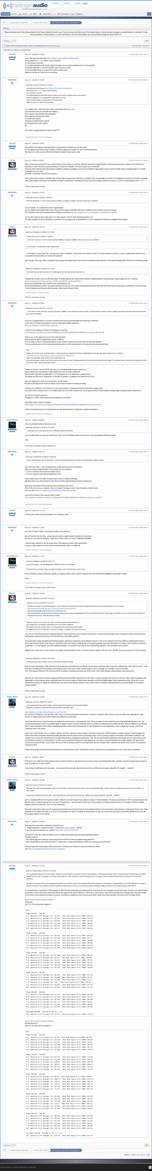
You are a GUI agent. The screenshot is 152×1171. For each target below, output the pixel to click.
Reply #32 (28, 420)
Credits (16, 1167)
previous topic (136, 45)
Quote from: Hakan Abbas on (41, 871)
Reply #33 (28, 452)
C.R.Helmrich (12, 420)
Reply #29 (28, 192)
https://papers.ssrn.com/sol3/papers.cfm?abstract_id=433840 (95, 212)
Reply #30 (28, 227)
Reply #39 (28, 757)
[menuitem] (6, 41)
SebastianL (12, 80)
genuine (12, 865)
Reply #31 (28, 303)
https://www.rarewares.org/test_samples (39, 900)
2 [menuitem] (14, 41)
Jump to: (127, 1154)
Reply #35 (28, 527)
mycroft (12, 54)
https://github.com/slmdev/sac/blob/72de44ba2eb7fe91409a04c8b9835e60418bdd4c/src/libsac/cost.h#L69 (63, 405)
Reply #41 (28, 821)
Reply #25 (28, 54)
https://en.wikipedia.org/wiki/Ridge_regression (41, 325)
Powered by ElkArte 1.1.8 (7, 1167)
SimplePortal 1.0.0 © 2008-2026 (27, 1167)
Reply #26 (28, 80)
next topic (146, 45)
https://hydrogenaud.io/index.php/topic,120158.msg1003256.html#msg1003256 (53, 281)
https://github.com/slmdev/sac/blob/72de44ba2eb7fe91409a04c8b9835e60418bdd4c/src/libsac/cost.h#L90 (63, 497)
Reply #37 (28, 593)
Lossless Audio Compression (19, 22)
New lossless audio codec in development (65, 22)
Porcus (12, 160)
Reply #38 (28, 697)
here (120, 34)
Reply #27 (28, 143)
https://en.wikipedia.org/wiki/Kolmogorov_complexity (46, 849)
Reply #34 (28, 510)
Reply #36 (28, 556)
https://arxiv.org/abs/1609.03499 (66, 830)
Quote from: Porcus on (39, 197)
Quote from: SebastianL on (40, 232)
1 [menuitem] (11, 41)
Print (147, 41)
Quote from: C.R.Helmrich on (41, 457)
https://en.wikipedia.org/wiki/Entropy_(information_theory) (55, 490)
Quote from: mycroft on (39, 85)
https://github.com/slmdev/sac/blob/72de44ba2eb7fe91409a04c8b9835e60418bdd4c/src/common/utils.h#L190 (64, 332)
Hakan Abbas (12, 697)
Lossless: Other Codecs (40, 22)
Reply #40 (28, 780)
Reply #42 (28, 866)
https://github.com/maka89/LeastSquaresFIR (63, 58)
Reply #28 (28, 160)
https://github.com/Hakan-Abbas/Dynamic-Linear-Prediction (46, 712)
